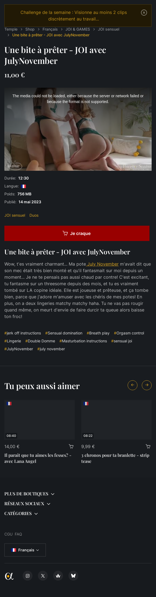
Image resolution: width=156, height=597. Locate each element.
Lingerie (12, 341)
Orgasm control (129, 333)
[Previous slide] (132, 385)
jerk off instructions (22, 333)
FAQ (18, 534)
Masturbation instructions (83, 341)
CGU (8, 534)
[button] (78, 494)
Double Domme (40, 341)
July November (102, 264)
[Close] (144, 12)
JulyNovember (18, 349)
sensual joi (121, 341)
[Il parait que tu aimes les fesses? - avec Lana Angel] (39, 420)
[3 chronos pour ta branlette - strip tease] (116, 420)
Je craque (76, 233)
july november (51, 349)
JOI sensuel (14, 215)
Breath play (98, 333)
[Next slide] (147, 385)
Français (22, 550)
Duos (33, 215)
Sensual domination (63, 333)
